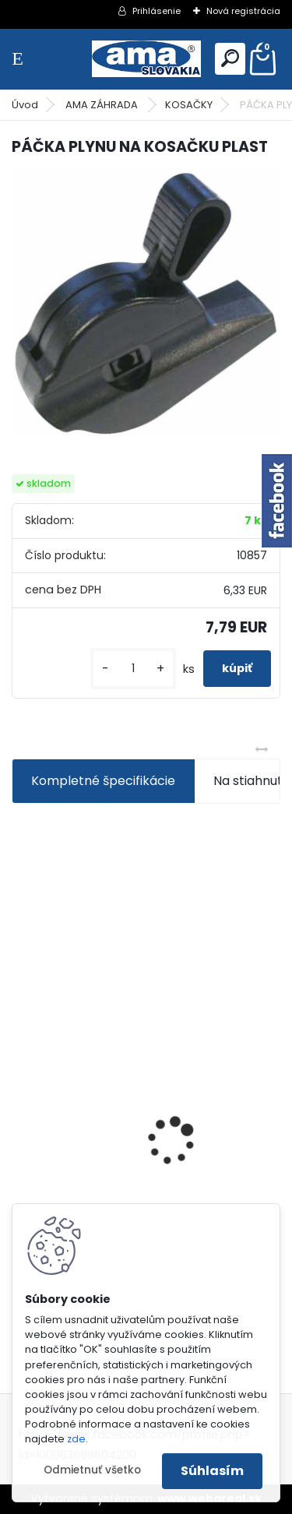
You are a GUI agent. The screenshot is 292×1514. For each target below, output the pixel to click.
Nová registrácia (243, 11)
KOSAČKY (189, 104)
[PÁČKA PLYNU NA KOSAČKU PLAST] (146, 304)
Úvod (25, 104)
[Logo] (146, 59)
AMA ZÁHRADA (102, 104)
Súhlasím (212, 1471)
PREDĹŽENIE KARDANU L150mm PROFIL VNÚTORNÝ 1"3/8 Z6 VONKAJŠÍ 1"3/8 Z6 (137, 1124)
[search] (230, 58)
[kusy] (133, 668)
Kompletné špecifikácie (103, 781)
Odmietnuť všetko (92, 1470)
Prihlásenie (156, 11)
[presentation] (20, 1114)
